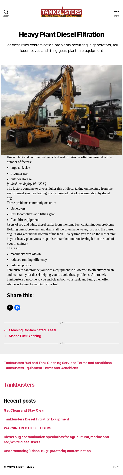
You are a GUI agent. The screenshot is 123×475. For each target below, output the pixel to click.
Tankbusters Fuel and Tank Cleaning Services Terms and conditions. (58, 363)
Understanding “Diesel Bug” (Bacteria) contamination (47, 451)
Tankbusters (19, 385)
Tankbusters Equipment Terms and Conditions (41, 368)
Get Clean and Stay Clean (24, 410)
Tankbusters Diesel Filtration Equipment (36, 419)
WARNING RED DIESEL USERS (27, 428)
